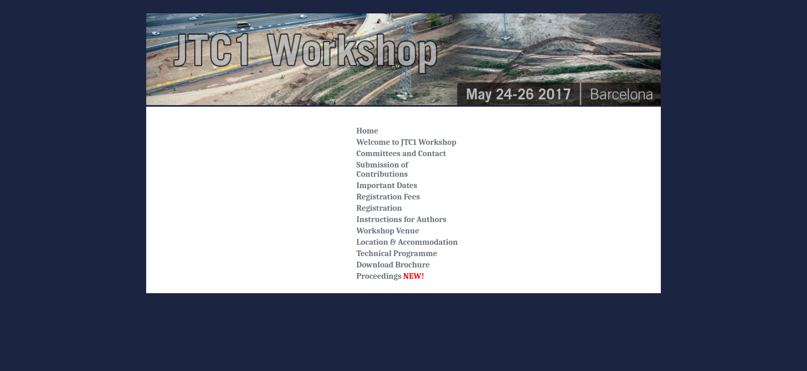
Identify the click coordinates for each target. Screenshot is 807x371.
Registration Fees (388, 196)
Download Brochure (393, 264)
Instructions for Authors (402, 219)
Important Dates (387, 185)
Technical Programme (397, 253)
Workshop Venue (388, 230)
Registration (379, 208)
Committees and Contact (401, 153)
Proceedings (391, 276)
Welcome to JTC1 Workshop (407, 142)
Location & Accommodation (407, 242)
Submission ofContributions (382, 169)
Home (367, 131)
